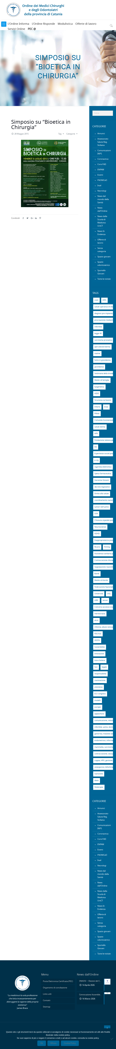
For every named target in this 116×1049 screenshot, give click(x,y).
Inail (99, 186)
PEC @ (32, 29)
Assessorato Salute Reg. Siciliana (102, 142)
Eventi (100, 175)
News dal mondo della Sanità (103, 199)
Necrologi (101, 191)
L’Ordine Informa (18, 24)
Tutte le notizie (104, 279)
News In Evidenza (101, 232)
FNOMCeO (102, 180)
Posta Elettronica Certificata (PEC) (58, 981)
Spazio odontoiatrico (103, 263)
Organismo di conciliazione (55, 988)
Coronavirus (102, 159)
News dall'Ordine (102, 209)
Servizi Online (16, 29)
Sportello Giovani (101, 272)
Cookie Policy (70, 1043)
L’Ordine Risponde (43, 24)
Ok (41, 1043)
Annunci (101, 134)
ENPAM (100, 170)
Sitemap (46, 1007)
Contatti (46, 1001)
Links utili (47, 994)
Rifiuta (53, 1043)
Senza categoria (101, 249)
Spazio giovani (103, 257)
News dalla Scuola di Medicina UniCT (102, 221)
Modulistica (65, 24)
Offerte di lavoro (85, 24)
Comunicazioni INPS (104, 152)
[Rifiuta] (112, 1038)
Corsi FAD (101, 164)
